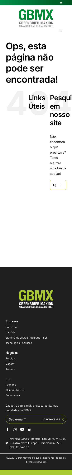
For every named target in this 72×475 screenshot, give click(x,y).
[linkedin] (29, 429)
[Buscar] (55, 185)
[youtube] (22, 429)
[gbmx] (36, 11)
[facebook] (7, 429)
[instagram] (15, 429)
